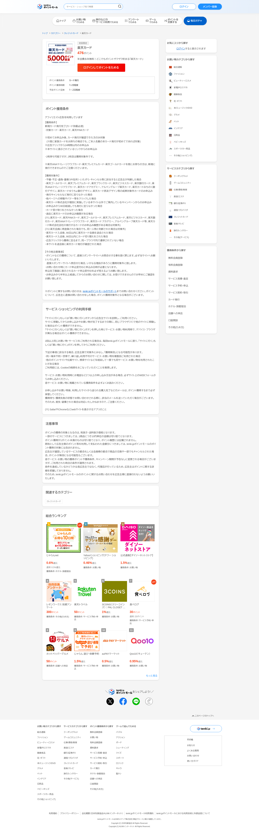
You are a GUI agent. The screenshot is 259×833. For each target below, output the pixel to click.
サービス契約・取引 (178, 292)
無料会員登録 (175, 258)
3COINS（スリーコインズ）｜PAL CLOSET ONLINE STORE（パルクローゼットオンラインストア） (114, 610)
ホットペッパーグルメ (57, 653)
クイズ (118, 753)
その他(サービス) (71, 779)
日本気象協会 (97, 813)
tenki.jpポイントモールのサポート (100, 291)
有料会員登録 (175, 265)
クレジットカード (54, 501)
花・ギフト (41, 758)
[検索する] (120, 7)
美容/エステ (69, 748)
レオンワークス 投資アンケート (59, 606)
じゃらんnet (52, 555)
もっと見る (152, 675)
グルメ (40, 768)
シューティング (122, 748)
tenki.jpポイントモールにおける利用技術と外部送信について (183, 813)
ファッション (42, 737)
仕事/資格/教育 (70, 742)
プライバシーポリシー (69, 813)
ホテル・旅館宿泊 (177, 306)
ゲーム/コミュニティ (72, 737)
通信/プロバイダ (71, 758)
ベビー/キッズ (43, 789)
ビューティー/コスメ (46, 742)
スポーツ (120, 758)
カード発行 (174, 299)
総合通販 (41, 732)
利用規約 (53, 813)
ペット (40, 773)
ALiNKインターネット (113, 813)
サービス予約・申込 (178, 285)
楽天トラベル (81, 604)
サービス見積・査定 (178, 278)
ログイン (184, 6)
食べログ (134, 604)
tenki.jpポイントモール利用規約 (139, 813)
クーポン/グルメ (71, 732)
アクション (120, 737)
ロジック (119, 763)
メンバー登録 (210, 6)
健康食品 (41, 753)
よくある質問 (193, 751)
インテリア (41, 779)
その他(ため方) (176, 327)
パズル (119, 732)
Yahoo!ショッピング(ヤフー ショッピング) (99, 557)
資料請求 (173, 271)
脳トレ (118, 773)
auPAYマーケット (111, 653)
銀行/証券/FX (70, 753)
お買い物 (94, 737)
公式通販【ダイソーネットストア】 (136, 555)
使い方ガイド (192, 761)
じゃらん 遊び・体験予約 (86, 653)
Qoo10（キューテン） (140, 653)
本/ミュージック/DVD (46, 763)
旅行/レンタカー (71, 773)
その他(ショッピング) (46, 799)
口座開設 (173, 320)
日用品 (40, 784)
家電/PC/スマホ (44, 748)
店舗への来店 (175, 313)
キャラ (119, 768)
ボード (119, 742)
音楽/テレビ (69, 768)
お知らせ (191, 745)
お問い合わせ (193, 756)
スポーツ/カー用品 (45, 794)
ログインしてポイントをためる (101, 67)
